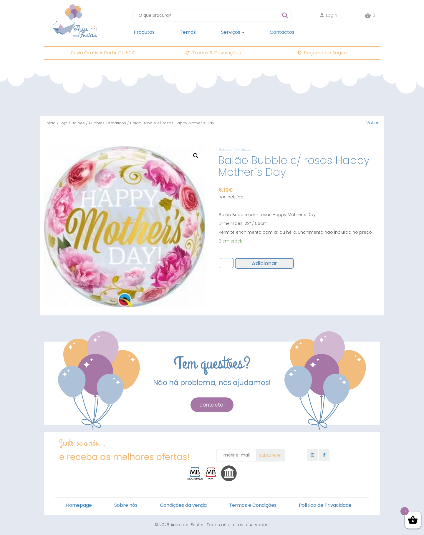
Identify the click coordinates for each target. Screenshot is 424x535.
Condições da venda (183, 505)
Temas (188, 32)
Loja (63, 123)
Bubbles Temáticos (107, 123)
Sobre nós (126, 505)
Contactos (282, 32)
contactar (212, 404)
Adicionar (264, 263)
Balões (78, 123)
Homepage (79, 505)
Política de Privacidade (325, 505)
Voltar (372, 123)
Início (51, 123)
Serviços (232, 32)
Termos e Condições (252, 505)
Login (328, 15)
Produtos (144, 32)
